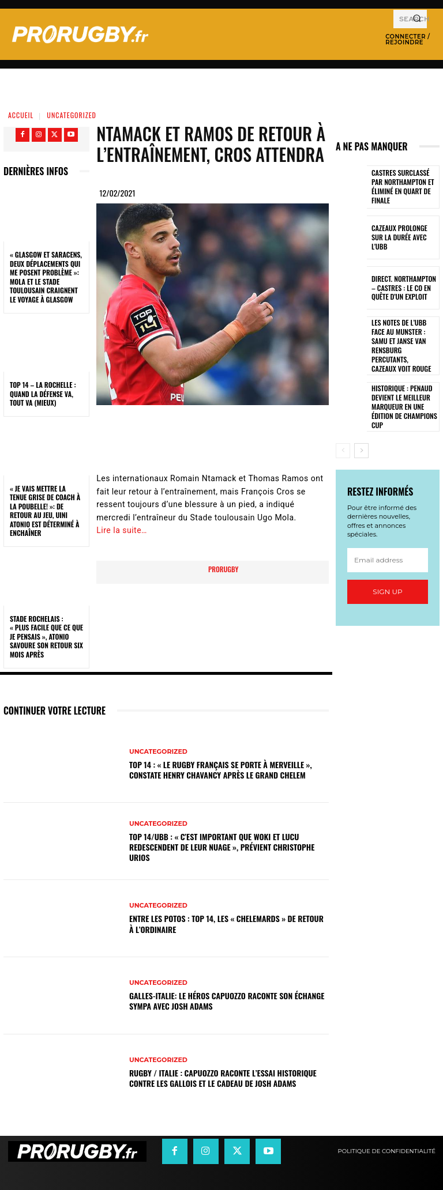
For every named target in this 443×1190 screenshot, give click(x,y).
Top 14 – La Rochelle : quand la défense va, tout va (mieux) (43, 393)
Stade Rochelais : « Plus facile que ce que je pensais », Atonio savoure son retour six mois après (46, 636)
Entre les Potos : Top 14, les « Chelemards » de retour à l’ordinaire (226, 923)
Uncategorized (71, 115)
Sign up (387, 575)
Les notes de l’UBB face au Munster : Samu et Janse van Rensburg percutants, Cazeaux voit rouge (402, 339)
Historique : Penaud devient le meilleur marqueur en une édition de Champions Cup (400, 390)
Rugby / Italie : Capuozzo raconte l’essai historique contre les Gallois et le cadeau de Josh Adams (223, 1078)
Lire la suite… (121, 530)
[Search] (417, 19)
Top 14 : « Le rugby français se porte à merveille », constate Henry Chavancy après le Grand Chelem (220, 769)
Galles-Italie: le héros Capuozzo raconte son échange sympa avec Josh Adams (226, 1000)
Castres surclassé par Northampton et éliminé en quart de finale (404, 187)
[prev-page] (343, 433)
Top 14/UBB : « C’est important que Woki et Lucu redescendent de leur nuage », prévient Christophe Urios (221, 846)
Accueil (20, 115)
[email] (387, 543)
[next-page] (361, 433)
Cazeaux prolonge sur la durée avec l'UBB (402, 237)
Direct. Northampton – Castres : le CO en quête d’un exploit (404, 288)
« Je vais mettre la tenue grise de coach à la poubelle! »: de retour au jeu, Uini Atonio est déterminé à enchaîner (45, 510)
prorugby (223, 569)
